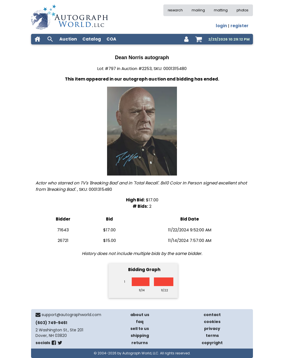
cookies (212, 321)
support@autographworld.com (71, 314)
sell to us (139, 328)
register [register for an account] (239, 26)
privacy (212, 328)
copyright (212, 343)
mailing (198, 10)
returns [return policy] (139, 343)
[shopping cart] (198, 39)
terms (212, 335)
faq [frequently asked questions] (139, 321)
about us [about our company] (139, 314)
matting (221, 10)
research (175, 10)
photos (242, 10)
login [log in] (221, 26)
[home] (37, 39)
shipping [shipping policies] (140, 335)
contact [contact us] (212, 314)
